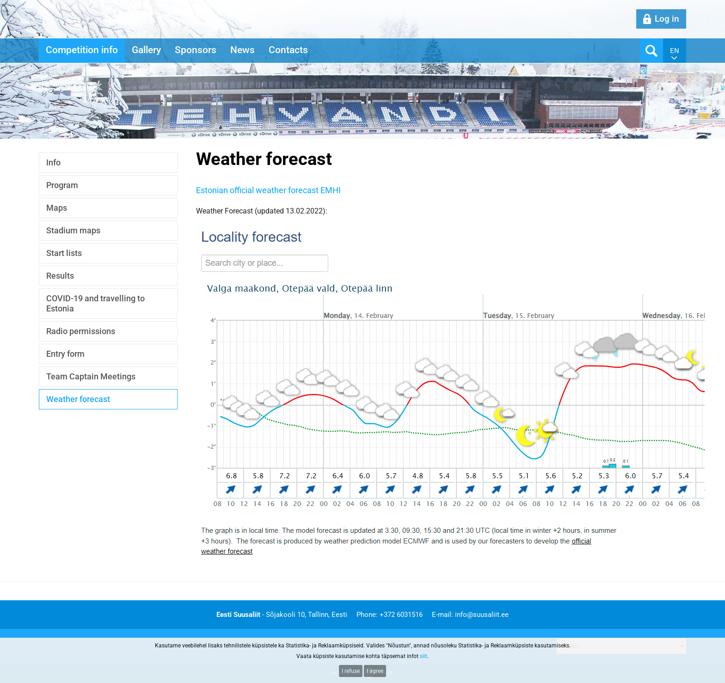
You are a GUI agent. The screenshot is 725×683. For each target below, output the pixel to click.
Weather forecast (78, 399)
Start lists (64, 253)
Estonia (209, 190)
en (674, 51)
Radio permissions (80, 331)
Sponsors (195, 49)
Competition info (82, 49)
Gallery (146, 49)
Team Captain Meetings (90, 376)
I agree (375, 671)
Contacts (288, 49)
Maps (56, 208)
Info (53, 162)
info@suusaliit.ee (482, 614)
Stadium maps (73, 230)
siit (423, 656)
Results (60, 276)
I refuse (351, 671)
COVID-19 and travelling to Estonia (95, 303)
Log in (667, 18)
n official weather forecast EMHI (282, 190)
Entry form (65, 354)
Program (62, 185)
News (242, 49)
